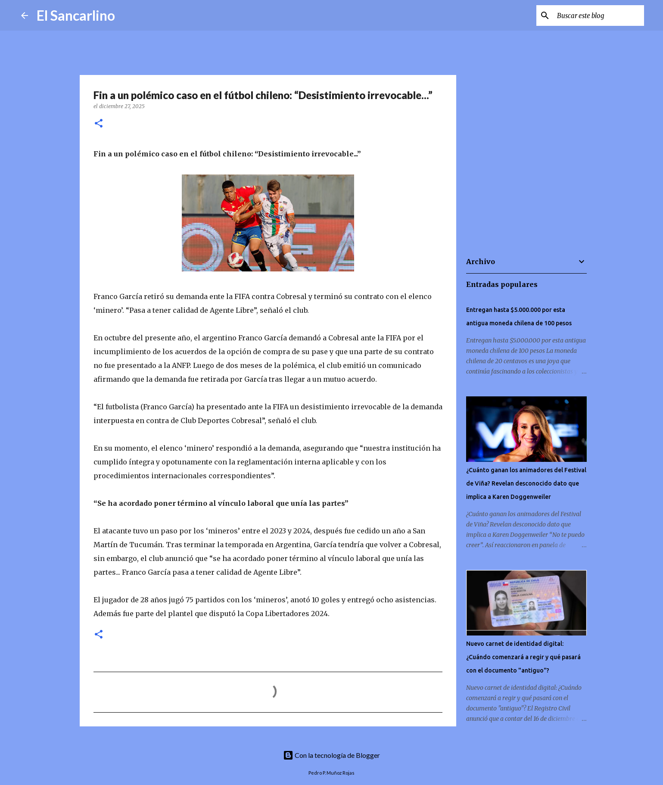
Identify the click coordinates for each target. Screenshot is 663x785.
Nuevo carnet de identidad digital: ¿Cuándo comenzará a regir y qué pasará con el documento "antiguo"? (523, 657)
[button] (98, 124)
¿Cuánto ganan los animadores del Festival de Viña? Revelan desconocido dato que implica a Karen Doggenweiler (526, 483)
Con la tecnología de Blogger (331, 755)
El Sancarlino (76, 15)
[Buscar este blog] (599, 15)
